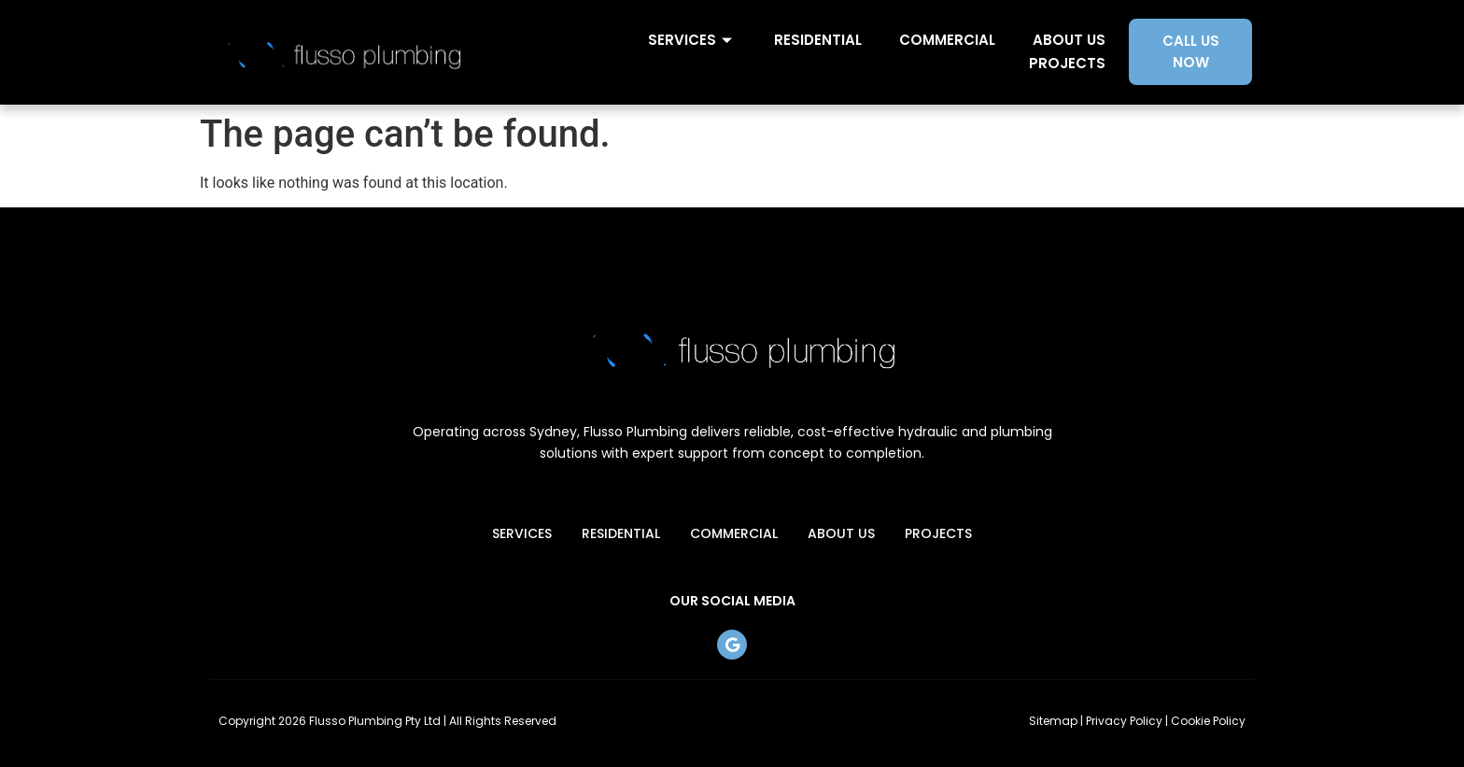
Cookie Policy (1208, 721)
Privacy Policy (1124, 721)
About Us (1069, 40)
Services (692, 40)
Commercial (947, 40)
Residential (818, 40)
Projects (1067, 63)
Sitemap (1053, 721)
